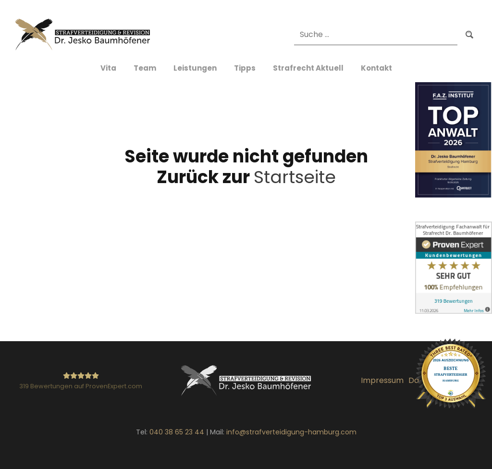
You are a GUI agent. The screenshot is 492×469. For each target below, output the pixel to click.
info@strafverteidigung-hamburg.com (291, 432)
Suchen (469, 34)
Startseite (295, 177)
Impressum (382, 380)
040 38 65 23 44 (176, 432)
